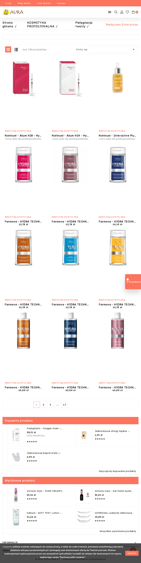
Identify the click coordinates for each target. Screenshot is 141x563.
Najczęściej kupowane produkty (117, 471)
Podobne (61, 3)
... (57, 404)
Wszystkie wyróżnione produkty (118, 531)
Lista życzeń (44, 3)
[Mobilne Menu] (109, 12)
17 (64, 404)
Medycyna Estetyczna (18, 131)
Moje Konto (24, 3)
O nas (8, 3)
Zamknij (132, 553)
